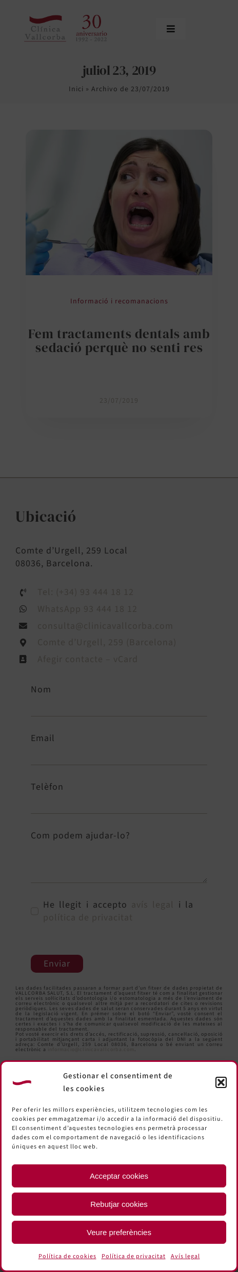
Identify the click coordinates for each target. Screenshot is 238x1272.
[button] (221, 1082)
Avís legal (185, 1256)
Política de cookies (67, 1256)
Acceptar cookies (119, 1176)
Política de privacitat (134, 1256)
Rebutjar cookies (119, 1204)
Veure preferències (119, 1232)
